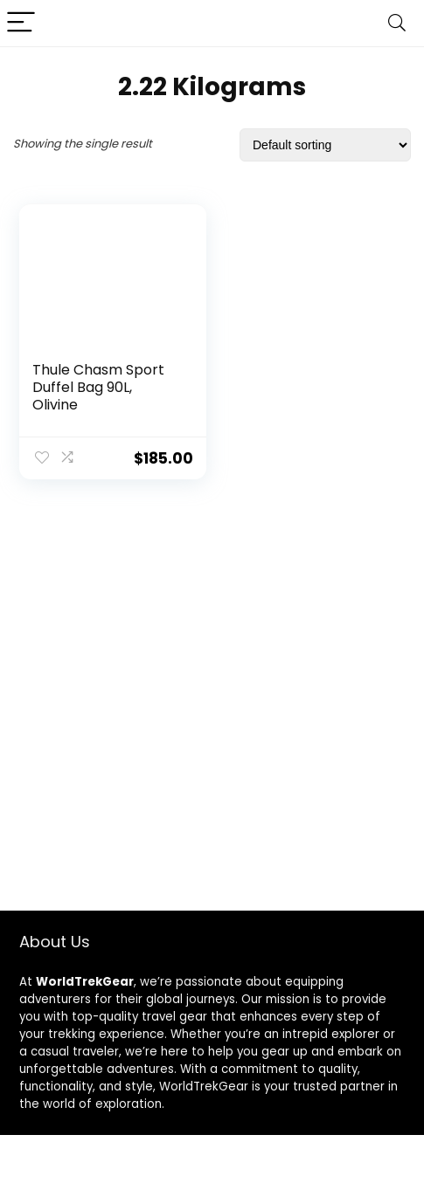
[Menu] (21, 23)
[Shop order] (325, 145)
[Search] (397, 23)
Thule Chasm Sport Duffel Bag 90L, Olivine (98, 387)
